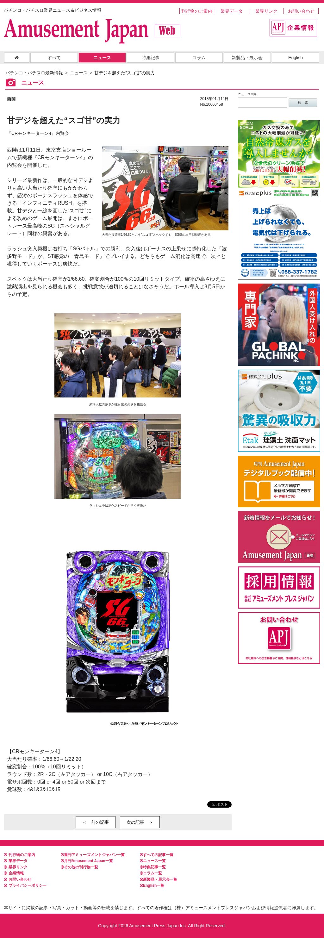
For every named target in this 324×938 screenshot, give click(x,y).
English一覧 (152, 885)
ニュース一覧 (153, 861)
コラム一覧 (151, 873)
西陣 (11, 99)
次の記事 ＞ (140, 822)
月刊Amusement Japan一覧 (87, 861)
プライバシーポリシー (25, 885)
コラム (199, 57)
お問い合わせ (301, 11)
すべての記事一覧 (156, 855)
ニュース (102, 57)
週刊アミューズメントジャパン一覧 (93, 855)
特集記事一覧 (153, 867)
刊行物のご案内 (196, 11)
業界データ (232, 11)
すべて (54, 57)
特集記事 (150, 57)
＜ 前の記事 (95, 822)
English (295, 57)
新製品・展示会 (247, 57)
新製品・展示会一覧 (158, 879)
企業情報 (14, 873)
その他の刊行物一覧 (79, 867)
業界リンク (266, 11)
